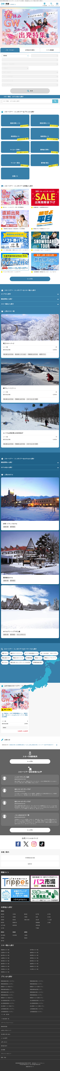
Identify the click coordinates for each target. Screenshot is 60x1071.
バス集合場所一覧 (5, 1018)
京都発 (2, 938)
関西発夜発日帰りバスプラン (36, 992)
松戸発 (37, 914)
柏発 (37, 916)
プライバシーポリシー (6, 1053)
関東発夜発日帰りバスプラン (36, 981)
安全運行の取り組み (5, 1034)
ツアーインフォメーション (7, 1022)
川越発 (14, 916)
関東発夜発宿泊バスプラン (36, 983)
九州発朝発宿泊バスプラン (7, 1011)
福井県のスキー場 (5, 963)
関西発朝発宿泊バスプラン (36, 995)
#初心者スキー (6, 658)
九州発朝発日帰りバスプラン (7, 1008)
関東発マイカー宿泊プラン (7, 986)
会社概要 (3, 1049)
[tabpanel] (30, 27)
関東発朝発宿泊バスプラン (7, 983)
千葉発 (37, 928)
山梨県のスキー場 (5, 958)
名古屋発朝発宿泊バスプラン (7, 1003)
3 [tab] (28, 44)
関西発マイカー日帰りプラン (36, 997)
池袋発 (2, 919)
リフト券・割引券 (5, 1014)
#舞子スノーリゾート (16, 653)
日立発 (48, 916)
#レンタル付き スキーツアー (49, 653)
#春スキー (5, 653)
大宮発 (14, 914)
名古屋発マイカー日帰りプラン (37, 1006)
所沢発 (14, 919)
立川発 (2, 928)
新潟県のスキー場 (5, 960)
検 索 (30, 91)
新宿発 (2, 914)
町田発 (2, 922)
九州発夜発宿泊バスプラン (36, 1011)
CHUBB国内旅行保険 (30, 857)
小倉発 (25, 935)
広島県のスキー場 (5, 969)
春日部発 (15, 925)
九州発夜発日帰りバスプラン (36, 1008)
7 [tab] (34, 44)
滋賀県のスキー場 (34, 963)
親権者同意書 (4, 1026)
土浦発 (48, 922)
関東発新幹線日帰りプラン (36, 989)
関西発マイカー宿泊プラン (7, 997)
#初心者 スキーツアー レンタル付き (20, 662)
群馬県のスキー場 (34, 955)
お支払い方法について (6, 1030)
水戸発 (48, 914)
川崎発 (25, 916)
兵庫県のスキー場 (5, 966)
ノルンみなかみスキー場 (22, 815)
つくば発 (49, 919)
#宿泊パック (38, 658)
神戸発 (2, 940)
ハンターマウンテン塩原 (22, 777)
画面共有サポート (30, 1066)
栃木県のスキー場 (5, 955)
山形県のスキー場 (5, 952)
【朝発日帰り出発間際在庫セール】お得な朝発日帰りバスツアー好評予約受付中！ (28, 745)
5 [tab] (31, 44)
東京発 (2, 916)
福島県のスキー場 (34, 952)
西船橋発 (38, 922)
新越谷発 (15, 922)
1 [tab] (25, 44)
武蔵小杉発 (26, 919)
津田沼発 (38, 925)
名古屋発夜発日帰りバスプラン (37, 1000)
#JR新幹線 (29, 658)
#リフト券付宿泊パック (31, 653)
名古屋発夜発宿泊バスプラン (36, 1003)
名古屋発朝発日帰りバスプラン (8, 1000)
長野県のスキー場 (34, 958)
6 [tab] (33, 44)
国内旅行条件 (4, 1045)
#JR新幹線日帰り (37, 662)
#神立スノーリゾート (50, 658)
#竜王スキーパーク (18, 658)
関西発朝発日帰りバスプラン (7, 992)
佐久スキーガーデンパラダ (22, 789)
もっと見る (30, 278)
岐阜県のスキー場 (34, 960)
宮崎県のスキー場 (5, 972)
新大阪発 (3, 935)
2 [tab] (26, 44)
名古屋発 (15, 935)
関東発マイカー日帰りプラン (36, 986)
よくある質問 (4, 1038)
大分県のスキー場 (34, 969)
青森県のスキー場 (5, 949)
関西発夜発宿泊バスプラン (7, 995)
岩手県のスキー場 (34, 949)
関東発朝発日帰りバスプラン (7, 981)
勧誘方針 (30, 863)
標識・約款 (3, 1057)
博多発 (25, 938)
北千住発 (3, 925)
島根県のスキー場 (34, 966)
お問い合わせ (4, 1042)
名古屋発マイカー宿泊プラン (7, 1006)
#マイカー (5, 662)
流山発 (37, 919)
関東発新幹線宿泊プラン (6, 989)
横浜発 (25, 914)
